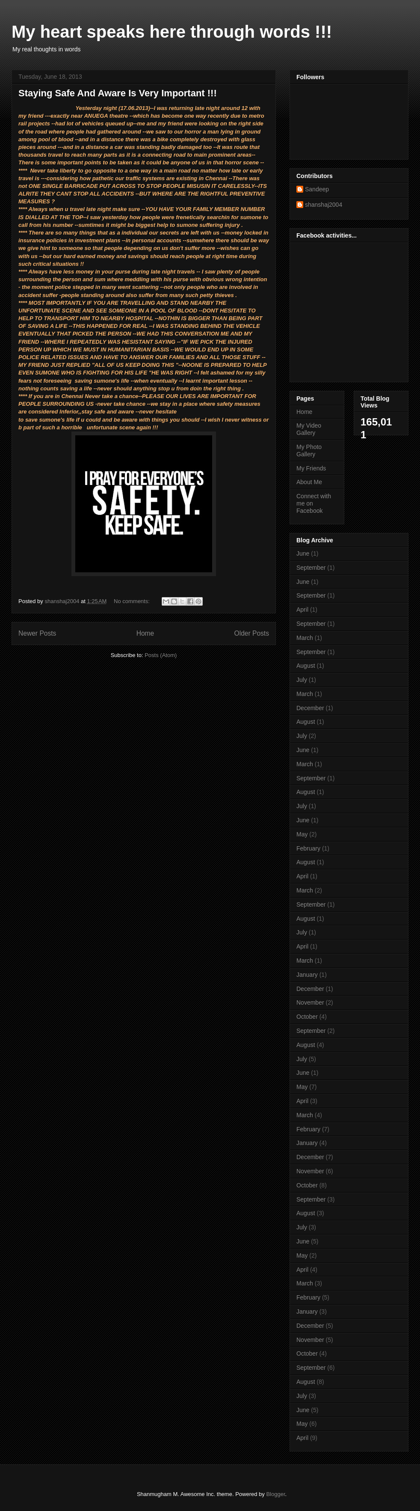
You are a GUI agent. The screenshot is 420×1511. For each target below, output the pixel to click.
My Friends (311, 468)
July (301, 679)
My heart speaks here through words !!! (172, 31)
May (302, 834)
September (310, 567)
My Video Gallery (308, 429)
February (308, 848)
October (307, 1016)
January (307, 974)
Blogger (275, 1494)
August (305, 665)
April (302, 609)
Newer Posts (37, 633)
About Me (309, 482)
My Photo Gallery (309, 450)
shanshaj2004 (323, 204)
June (302, 553)
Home (145, 633)
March (304, 637)
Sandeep (317, 189)
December (310, 708)
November (310, 1002)
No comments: (132, 601)
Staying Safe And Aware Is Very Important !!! (117, 93)
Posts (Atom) (161, 655)
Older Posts (251, 633)
